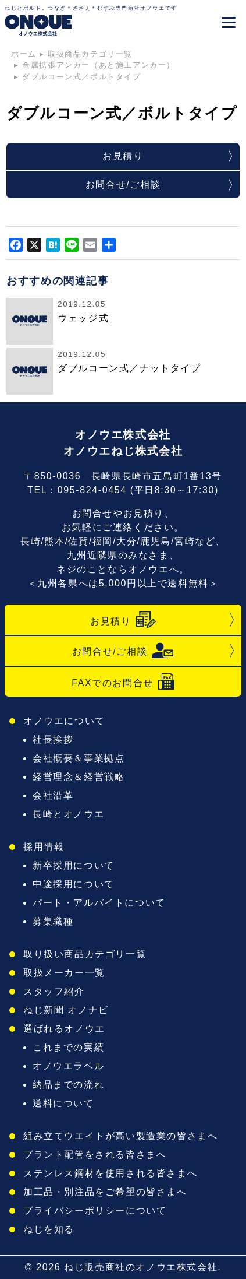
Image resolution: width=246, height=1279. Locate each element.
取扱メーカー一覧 (64, 973)
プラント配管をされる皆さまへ (94, 1154)
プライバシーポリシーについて (94, 1210)
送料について (63, 1103)
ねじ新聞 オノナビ (66, 1010)
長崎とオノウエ (68, 814)
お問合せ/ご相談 (123, 184)
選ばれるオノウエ (64, 1029)
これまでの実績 (68, 1047)
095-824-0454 (92, 490)
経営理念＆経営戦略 (78, 777)
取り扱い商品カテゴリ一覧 (84, 954)
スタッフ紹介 (54, 991)
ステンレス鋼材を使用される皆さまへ (110, 1173)
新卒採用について (74, 865)
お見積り (122, 156)
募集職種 (53, 921)
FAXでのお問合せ (123, 681)
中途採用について (74, 884)
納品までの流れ (68, 1085)
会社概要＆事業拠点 (78, 758)
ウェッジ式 (83, 318)
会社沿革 (53, 795)
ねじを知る (48, 1229)
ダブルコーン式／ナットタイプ (129, 368)
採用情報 (43, 847)
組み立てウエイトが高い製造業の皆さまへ (120, 1136)
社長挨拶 (53, 739)
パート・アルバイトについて (99, 903)
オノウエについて (64, 721)
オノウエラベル (68, 1066)
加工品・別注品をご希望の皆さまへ (105, 1192)
